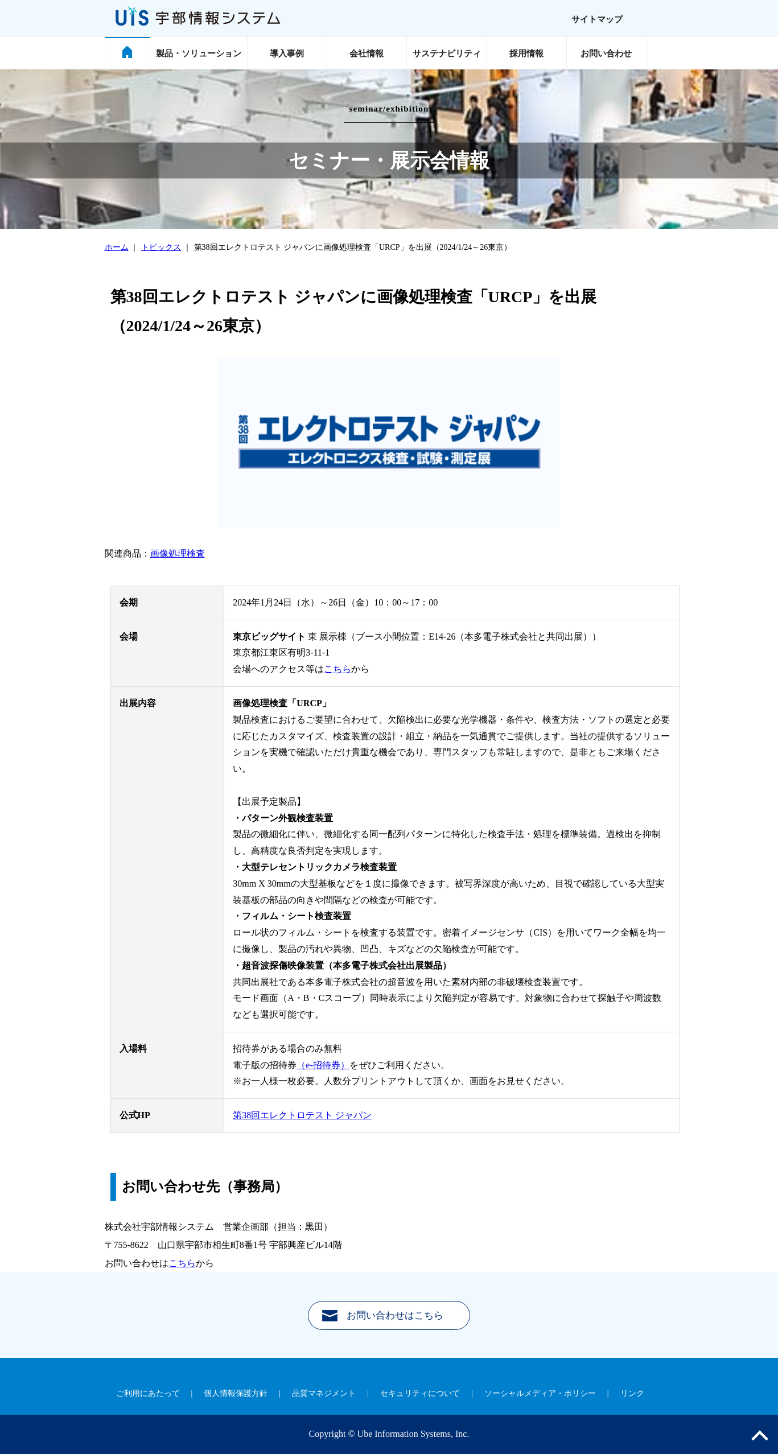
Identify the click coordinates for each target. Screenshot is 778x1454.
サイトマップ (597, 19)
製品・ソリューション (198, 53)
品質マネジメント (324, 1393)
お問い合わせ (606, 53)
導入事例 (287, 53)
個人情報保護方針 (235, 1393)
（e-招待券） (323, 1065)
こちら (337, 669)
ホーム (117, 247)
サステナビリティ (447, 53)
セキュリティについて (420, 1393)
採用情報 (526, 53)
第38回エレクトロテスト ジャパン (302, 1115)
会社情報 (366, 53)
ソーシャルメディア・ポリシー (540, 1393)
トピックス (161, 247)
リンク (632, 1393)
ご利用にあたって (148, 1393)
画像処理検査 (177, 553)
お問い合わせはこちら (395, 1315)
